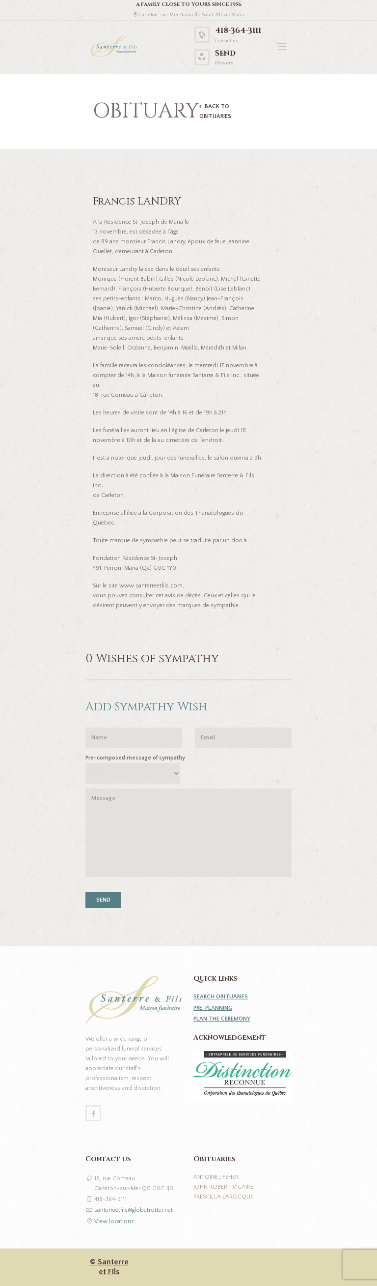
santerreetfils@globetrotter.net (133, 1210)
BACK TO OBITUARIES (215, 111)
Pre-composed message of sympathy (135, 758)
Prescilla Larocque (223, 1197)
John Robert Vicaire (223, 1187)
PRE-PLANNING (212, 1008)
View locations (114, 1221)
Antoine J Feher (216, 1177)
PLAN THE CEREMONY (221, 1019)
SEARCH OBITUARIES (220, 997)
